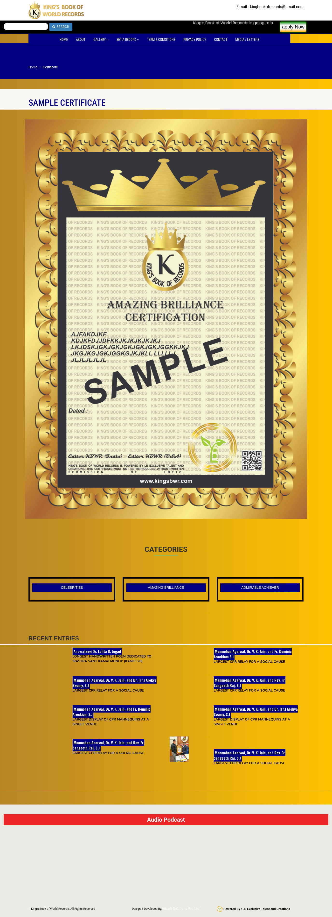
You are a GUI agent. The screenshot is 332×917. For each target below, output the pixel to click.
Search (60, 27)
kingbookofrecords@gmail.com (277, 6)
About (80, 40)
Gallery (100, 40)
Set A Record (128, 40)
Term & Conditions (161, 40)
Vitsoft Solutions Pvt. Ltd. (181, 908)
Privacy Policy (194, 40)
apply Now (293, 26)
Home (64, 40)
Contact (220, 40)
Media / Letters (247, 40)
